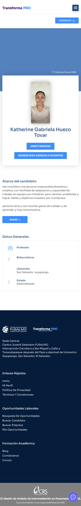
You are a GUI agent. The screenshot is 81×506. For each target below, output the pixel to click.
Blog (5, 451)
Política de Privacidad (16, 390)
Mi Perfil (7, 385)
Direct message (40, 146)
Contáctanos (10, 455)
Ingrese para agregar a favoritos (40, 155)
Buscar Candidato (13, 420)
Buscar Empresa (12, 425)
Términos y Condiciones (18, 394)
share (15, 219)
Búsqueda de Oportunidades (21, 416)
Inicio (6, 381)
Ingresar (67, 20)
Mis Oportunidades (14, 429)
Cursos (7, 460)
